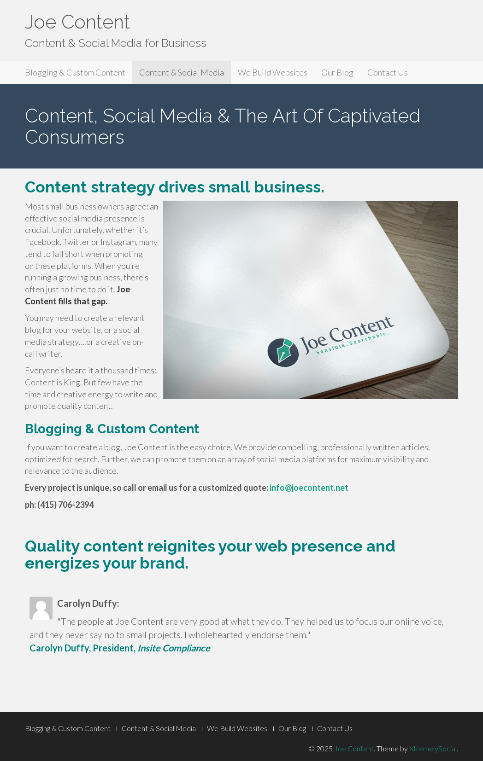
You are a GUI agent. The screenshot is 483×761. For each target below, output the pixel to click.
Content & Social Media (181, 72)
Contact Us (387, 72)
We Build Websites (272, 72)
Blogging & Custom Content (75, 72)
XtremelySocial (433, 748)
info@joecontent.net (309, 487)
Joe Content (77, 22)
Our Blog (337, 72)
